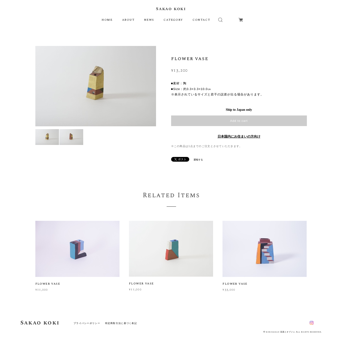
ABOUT (128, 20)
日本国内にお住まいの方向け (239, 136)
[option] (95, 86)
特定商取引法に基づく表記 (121, 323)
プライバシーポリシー (87, 323)
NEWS (149, 20)
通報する (198, 159)
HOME (107, 20)
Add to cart (238, 121)
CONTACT (201, 20)
